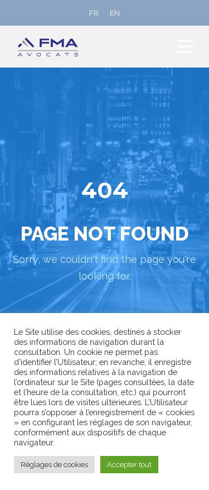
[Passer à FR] (94, 13)
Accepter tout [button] (129, 464)
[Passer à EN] (114, 13)
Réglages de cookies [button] (54, 464)
